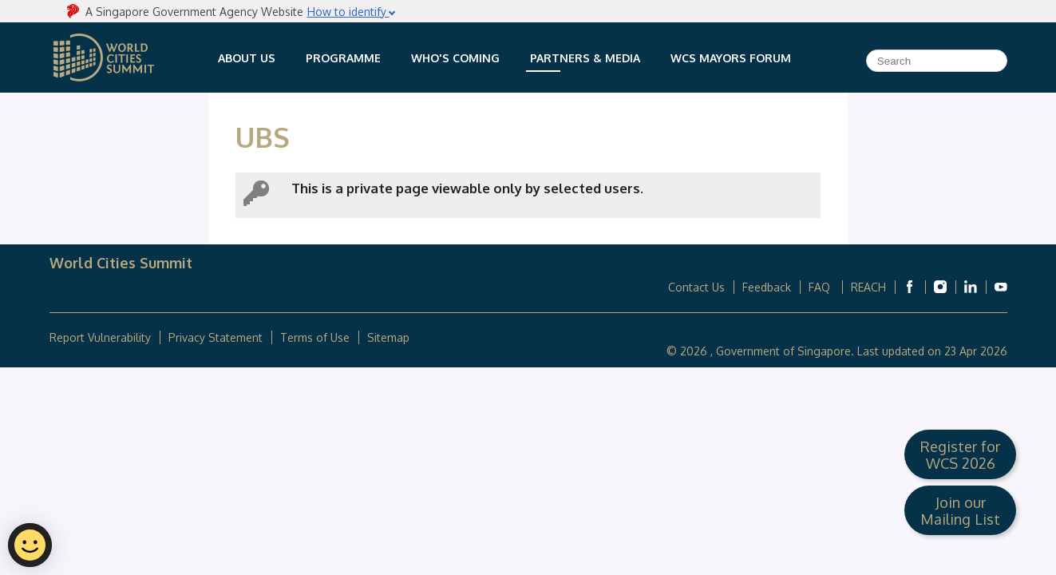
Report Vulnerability (100, 337)
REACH (868, 287)
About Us (246, 58)
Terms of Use (315, 337)
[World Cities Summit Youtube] (1001, 286)
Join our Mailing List (960, 510)
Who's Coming (455, 58)
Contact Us (696, 287)
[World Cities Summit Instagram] (940, 286)
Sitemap (388, 337)
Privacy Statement (215, 337)
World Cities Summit (103, 57)
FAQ (821, 287)
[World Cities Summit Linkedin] (970, 286)
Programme (343, 58)
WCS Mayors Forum (730, 58)
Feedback (766, 287)
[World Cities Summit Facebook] (910, 286)
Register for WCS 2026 (960, 454)
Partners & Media (585, 58)
